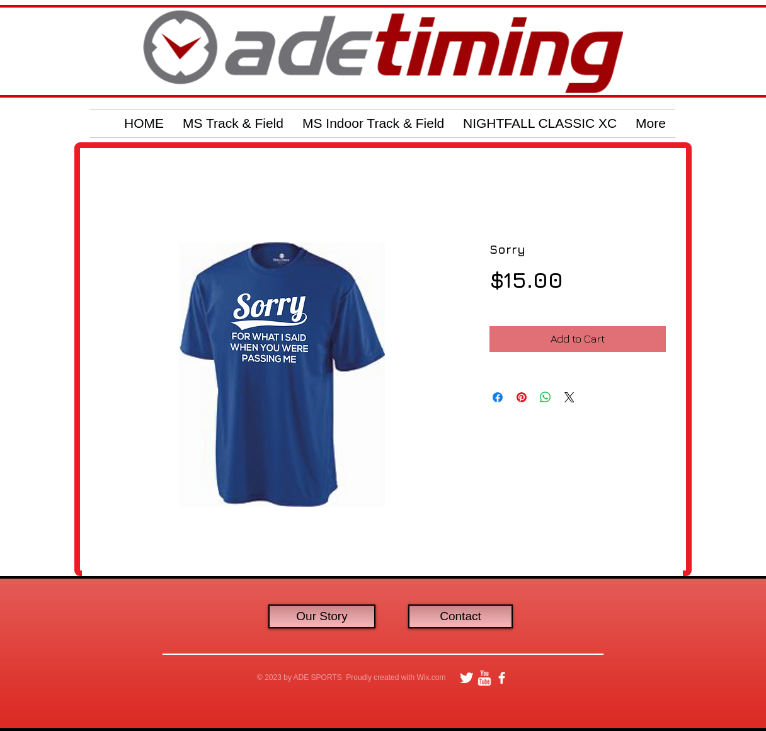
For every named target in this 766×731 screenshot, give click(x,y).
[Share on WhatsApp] (545, 397)
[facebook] (502, 678)
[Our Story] (321, 616)
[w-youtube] (484, 678)
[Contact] (460, 616)
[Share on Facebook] (497, 397)
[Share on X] (569, 397)
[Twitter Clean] (466, 678)
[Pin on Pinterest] (521, 397)
